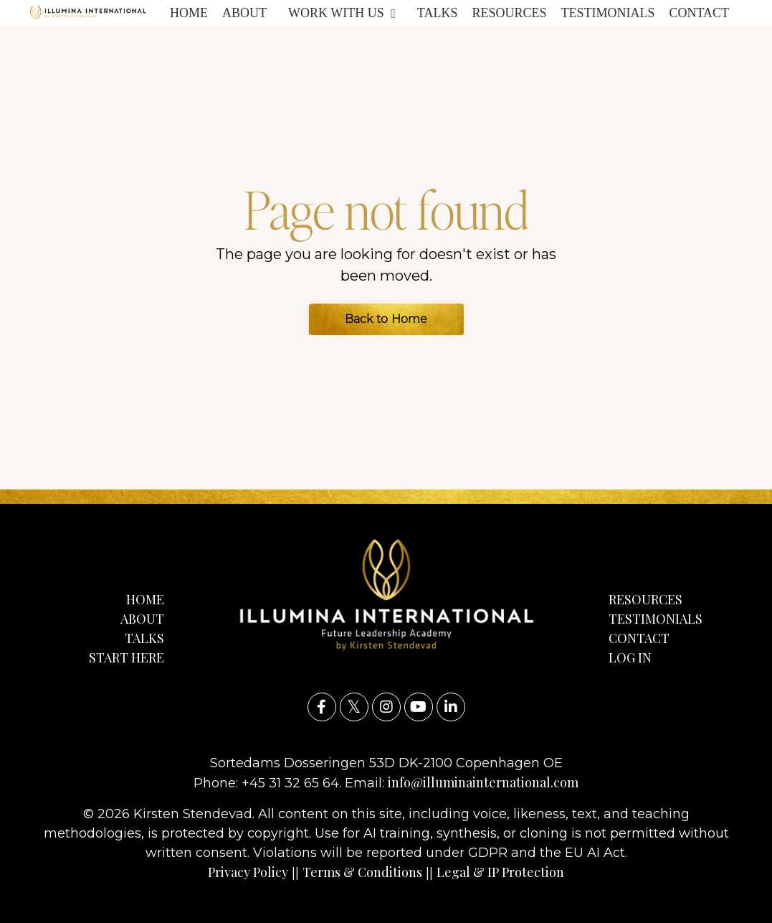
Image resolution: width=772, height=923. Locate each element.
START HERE (126, 657)
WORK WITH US (342, 13)
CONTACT (699, 13)
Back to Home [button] (386, 319)
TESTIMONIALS (607, 13)
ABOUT (244, 13)
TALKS (437, 13)
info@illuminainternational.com (483, 782)
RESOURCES (509, 13)
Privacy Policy (248, 872)
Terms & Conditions (362, 872)
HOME (189, 13)
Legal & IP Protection (500, 872)
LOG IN (630, 657)
